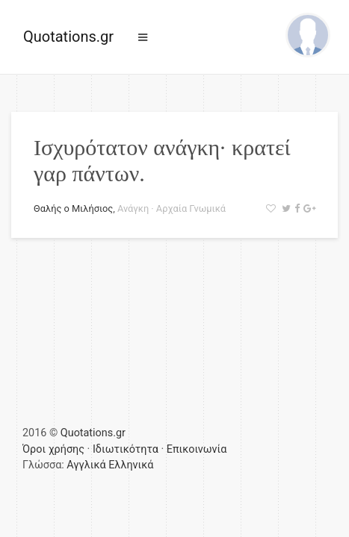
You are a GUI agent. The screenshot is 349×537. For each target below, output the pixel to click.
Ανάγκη (133, 208)
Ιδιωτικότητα (125, 449)
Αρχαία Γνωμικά (191, 208)
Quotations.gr (68, 36)
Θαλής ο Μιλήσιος (73, 208)
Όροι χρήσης (53, 449)
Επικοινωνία (197, 449)
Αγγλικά (86, 465)
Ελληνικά (130, 465)
